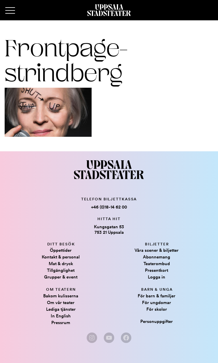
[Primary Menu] (10, 10)
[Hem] (109, 10)
